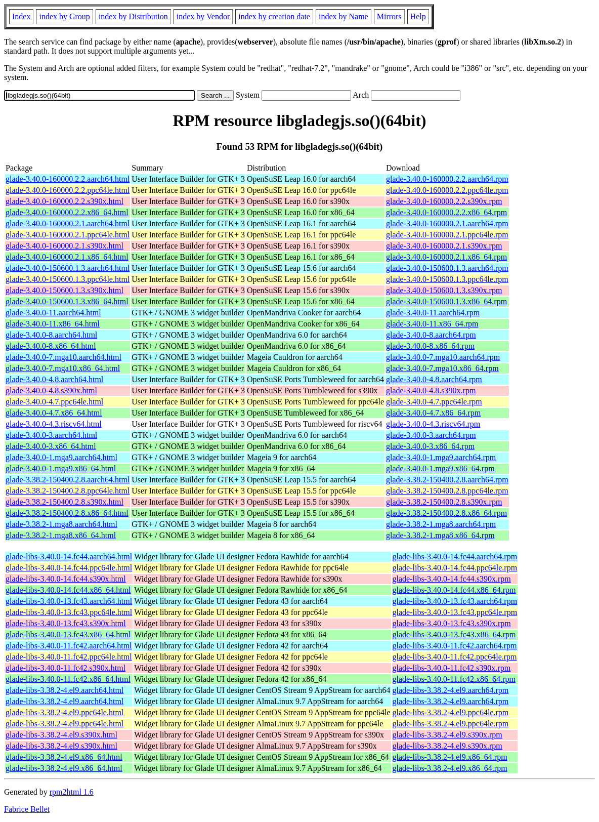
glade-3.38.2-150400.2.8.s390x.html (64, 502)
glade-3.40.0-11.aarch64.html (53, 312)
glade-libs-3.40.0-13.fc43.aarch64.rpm (455, 601)
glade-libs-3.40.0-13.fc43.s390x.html (66, 623)
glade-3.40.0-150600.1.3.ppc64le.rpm (447, 279)
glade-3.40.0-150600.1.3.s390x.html (64, 290)
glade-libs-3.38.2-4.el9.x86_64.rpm (450, 757)
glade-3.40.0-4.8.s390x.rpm (431, 390)
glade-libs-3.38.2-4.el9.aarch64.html (64, 690)
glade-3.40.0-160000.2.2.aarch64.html (68, 179)
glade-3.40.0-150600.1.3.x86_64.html (67, 301)
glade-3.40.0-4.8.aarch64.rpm (434, 379)
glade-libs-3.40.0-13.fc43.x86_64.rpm (454, 634)
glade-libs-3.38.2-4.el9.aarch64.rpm (451, 690)
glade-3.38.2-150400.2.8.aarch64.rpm (447, 479)
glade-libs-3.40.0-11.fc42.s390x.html (65, 668)
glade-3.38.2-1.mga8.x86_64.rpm (440, 535)
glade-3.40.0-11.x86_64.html (53, 323)
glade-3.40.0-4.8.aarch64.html (54, 379)
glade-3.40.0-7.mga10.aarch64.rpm (443, 357)
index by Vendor (203, 16)
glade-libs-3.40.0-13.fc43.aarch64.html (69, 601)
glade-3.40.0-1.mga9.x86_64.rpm (440, 468)
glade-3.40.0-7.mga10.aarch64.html (63, 357)
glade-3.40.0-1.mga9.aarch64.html (61, 457)
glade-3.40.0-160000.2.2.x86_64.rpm (446, 212)
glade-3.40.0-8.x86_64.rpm (430, 346)
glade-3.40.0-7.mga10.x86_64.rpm (442, 368)
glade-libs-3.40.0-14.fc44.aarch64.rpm (455, 556)
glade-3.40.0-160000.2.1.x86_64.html (67, 257)
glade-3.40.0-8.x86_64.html (51, 346)
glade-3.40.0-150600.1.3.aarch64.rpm (447, 268)
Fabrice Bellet (27, 809)
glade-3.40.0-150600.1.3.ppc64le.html (68, 279)
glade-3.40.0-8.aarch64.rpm (431, 335)
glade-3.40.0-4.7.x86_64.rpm (433, 412)
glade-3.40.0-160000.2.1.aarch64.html (68, 223)
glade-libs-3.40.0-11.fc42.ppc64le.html (69, 656)
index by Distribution (133, 16)
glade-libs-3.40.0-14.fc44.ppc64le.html (69, 567)
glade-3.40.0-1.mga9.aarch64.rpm (441, 457)
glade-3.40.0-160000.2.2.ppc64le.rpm (447, 190)
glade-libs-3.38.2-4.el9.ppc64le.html (64, 712)
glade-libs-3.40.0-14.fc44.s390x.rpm (452, 578)
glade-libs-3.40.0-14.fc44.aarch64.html (69, 556)
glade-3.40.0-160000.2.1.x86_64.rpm (446, 257)
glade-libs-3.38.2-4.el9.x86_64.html (64, 757)
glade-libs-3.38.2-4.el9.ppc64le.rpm (451, 712)
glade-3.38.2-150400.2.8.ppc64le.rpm (447, 490)
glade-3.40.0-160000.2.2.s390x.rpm (444, 201)
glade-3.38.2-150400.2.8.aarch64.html (68, 479)
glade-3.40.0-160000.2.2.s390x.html (64, 201)
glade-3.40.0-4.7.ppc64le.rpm (434, 401)
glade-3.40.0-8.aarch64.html (51, 335)
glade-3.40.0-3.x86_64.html (51, 446)
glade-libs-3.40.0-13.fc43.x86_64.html (68, 634)
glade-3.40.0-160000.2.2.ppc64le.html (68, 190)
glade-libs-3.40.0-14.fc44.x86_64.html (68, 590)
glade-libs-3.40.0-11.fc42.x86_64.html (68, 679)
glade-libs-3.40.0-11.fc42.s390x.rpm (452, 668)
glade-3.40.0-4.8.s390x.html (51, 390)
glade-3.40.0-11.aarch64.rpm (433, 312)
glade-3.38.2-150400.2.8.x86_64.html (67, 513)
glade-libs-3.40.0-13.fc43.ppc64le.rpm (455, 612)
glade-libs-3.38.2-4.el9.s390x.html (61, 734)
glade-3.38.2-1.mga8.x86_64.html (61, 535)
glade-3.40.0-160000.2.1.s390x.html (64, 245)
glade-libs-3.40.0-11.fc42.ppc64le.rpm (455, 656)
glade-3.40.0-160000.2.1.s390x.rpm (444, 245)
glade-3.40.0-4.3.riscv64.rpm (433, 424)
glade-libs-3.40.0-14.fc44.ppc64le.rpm (455, 567)
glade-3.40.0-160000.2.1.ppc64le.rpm (447, 234)
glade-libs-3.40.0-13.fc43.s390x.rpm (452, 623)
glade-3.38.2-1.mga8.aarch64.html (61, 524)
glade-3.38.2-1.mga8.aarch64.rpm (441, 524)
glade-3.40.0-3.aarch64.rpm (431, 435)
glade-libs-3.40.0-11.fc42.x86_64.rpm (454, 679)
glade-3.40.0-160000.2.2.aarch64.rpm (447, 179)
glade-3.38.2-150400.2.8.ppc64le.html (68, 490)
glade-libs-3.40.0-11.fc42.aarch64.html (69, 645)
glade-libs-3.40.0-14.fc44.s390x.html (66, 578)
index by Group (64, 16)
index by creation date (274, 16)
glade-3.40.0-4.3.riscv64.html (54, 424)
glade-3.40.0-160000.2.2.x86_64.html (67, 212)
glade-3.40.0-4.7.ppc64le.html (54, 401)
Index (21, 16)
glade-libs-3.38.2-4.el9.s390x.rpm (447, 734)
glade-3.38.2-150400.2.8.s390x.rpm (444, 502)
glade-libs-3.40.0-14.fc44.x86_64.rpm (454, 590)
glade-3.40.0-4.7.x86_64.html (54, 412)
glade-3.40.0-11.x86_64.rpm (432, 323)
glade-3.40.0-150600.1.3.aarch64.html (68, 268)
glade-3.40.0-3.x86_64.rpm (430, 446)
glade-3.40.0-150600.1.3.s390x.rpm (444, 290)
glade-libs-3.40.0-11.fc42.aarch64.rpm (455, 645)
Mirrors (389, 16)
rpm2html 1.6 (72, 792)
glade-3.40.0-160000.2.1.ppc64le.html (68, 234)
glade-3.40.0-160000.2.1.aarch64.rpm (447, 223)
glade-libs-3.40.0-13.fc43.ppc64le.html (69, 612)
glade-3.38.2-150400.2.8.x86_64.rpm (446, 513)
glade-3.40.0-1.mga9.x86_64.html (61, 468)
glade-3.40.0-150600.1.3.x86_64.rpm (446, 301)
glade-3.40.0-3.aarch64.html (51, 435)
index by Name (343, 16)
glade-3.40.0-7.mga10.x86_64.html (63, 368)
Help (418, 16)
